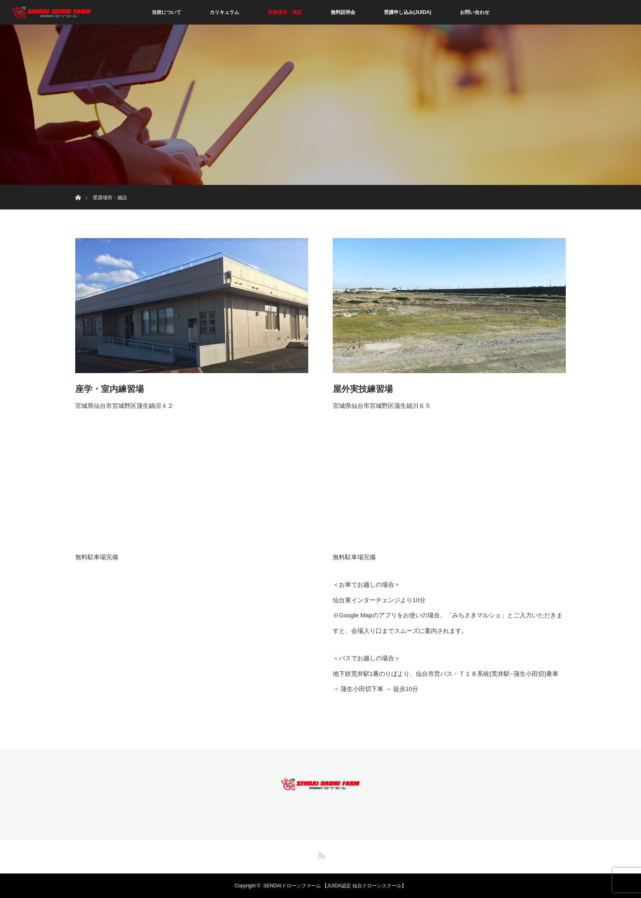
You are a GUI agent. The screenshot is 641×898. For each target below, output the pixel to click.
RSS (320, 854)
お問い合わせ (474, 12)
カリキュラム (224, 12)
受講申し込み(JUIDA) (407, 12)
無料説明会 (343, 12)
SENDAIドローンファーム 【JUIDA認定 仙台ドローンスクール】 (334, 886)
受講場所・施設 (285, 12)
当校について (166, 12)
